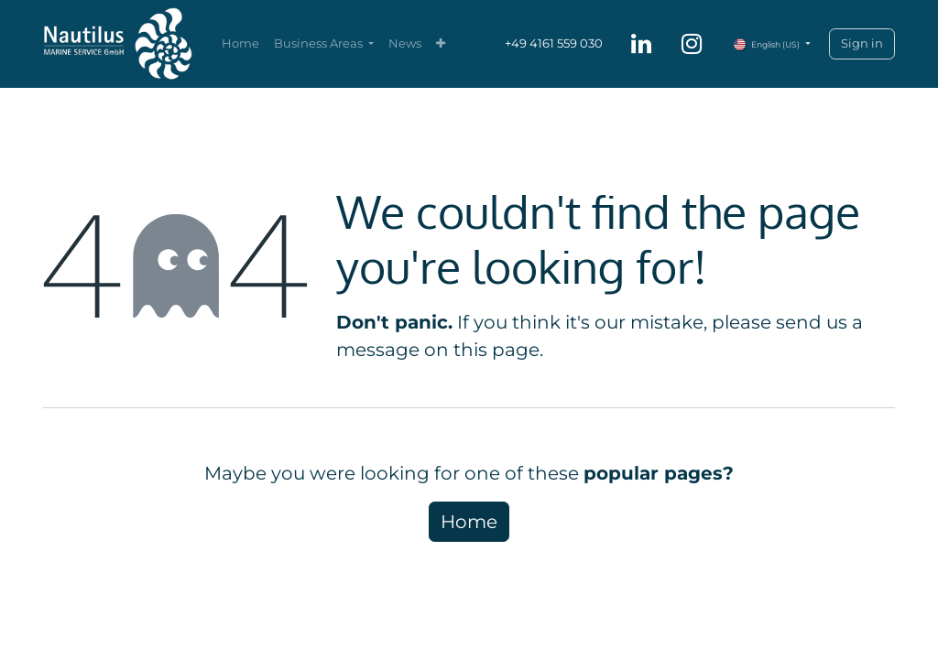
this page (496, 350)
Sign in (862, 43)
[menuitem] (240, 43)
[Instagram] (691, 44)
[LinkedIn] (641, 44)
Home (469, 522)
